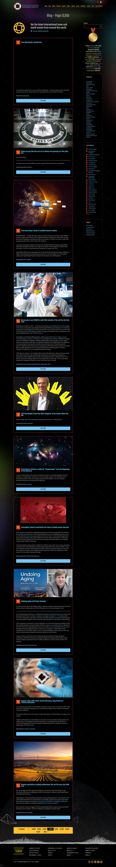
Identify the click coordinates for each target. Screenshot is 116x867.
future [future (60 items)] (96, 55)
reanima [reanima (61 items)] (91, 65)
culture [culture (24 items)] (98, 53)
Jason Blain (91, 206)
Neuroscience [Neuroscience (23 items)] (100, 63)
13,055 (44, 829)
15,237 (38, 831)
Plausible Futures (90, 233)
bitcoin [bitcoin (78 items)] (95, 51)
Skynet (88, 92)
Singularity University (91, 91)
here (55, 632)
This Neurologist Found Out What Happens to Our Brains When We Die (44, 414)
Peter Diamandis (90, 84)
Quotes (88, 6)
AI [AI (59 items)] (89, 46)
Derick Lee (91, 186)
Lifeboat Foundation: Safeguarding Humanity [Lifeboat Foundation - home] (26, 6)
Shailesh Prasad (92, 160)
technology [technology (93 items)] (97, 69)
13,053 (34, 829)
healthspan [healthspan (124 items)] (95, 57)
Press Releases (98, 6)
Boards (53, 6)
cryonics (88, 132)
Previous (22, 829)
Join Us (77, 6)
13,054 (39, 829)
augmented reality (91, 104)
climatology (89, 124)
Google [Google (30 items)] (86, 57)
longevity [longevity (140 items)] (93, 63)
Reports (64, 6)
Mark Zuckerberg (90, 94)
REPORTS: (50, 853)
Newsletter (83, 6)
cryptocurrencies (90, 134)
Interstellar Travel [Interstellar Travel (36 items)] (98, 59)
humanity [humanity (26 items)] (100, 57)
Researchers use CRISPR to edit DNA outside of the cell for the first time (45, 321)
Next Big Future (90, 231)
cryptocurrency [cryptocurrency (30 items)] (94, 53)
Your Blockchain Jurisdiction (31, 42)
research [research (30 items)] (94, 67)
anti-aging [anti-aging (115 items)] (98, 46)
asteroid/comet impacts (92, 101)
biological (88, 112)
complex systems (90, 126)
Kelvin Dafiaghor (92, 166)
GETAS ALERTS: (88, 848)
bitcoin (27, 96)
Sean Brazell (91, 194)
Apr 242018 (18, 42)
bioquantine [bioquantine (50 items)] (96, 47)
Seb (89, 202)
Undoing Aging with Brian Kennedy (33, 601)
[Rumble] (101, 862)
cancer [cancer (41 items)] (91, 53)
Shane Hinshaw (92, 190)
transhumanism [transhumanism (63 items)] (90, 70)
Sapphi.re (37, 862)
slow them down (28, 536)
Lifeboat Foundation (23, 862)
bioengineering (34, 364)
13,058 (62, 829)
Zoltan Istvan (22, 96)
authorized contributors (43, 31)
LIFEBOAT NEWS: (51, 848)
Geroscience (89, 225)
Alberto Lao (91, 188)
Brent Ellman (91, 200)
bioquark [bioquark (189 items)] (91, 50)
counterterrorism (90, 131)
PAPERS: (49, 855)
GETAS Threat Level (19, 851)
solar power (27, 729)
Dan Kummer (91, 174)
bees (87, 107)
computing (89, 128)
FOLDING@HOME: (70, 853)
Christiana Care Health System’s (52, 326)
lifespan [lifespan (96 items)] (87, 63)
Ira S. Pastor (91, 210)
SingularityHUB (90, 234)
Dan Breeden (91, 158)
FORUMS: (68, 855)
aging (87, 95)
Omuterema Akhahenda (91, 177)
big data (88, 109)
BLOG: (49, 851)
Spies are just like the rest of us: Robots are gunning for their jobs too (44, 152)
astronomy (89, 103)
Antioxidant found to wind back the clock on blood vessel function (45, 527)
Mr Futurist (89, 229)
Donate (73, 6)
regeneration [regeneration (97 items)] (89, 67)
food (26, 813)
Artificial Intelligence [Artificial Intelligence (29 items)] (91, 47)
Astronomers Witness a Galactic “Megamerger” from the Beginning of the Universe (45, 470)
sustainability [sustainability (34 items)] (91, 68)
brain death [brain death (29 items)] (87, 53)
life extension (36, 556)
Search (100, 26)
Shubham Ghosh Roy (94, 154)
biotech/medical (40, 364)
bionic (87, 114)
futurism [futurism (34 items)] (99, 55)
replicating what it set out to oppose (47, 803)
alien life (88, 97)
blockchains (89, 120)
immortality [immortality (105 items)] (91, 59)
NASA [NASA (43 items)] (97, 63)
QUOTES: (87, 855)
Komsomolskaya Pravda (58, 627)
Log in (34, 31)
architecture (89, 100)
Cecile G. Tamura (92, 182)
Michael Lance (92, 204)
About (46, 6)
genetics (45, 364)
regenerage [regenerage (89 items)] (97, 65)
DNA (87, 86)
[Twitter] (92, 862)
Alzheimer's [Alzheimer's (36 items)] (93, 46)
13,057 (56, 829)
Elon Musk (89, 89)
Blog (50, 6)
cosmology (29, 484)
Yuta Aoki (90, 184)
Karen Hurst (91, 168)
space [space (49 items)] (87, 68)
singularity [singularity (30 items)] (99, 67)
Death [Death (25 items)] (100, 53)
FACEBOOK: (31, 848)
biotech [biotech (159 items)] (96, 50)
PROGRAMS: (88, 853)
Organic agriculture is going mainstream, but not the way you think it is (45, 785)
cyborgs (88, 137)
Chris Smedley (92, 212)
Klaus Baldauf (92, 180)
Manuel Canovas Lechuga (25, 364)
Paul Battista (91, 162)
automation (89, 106)
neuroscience (30, 423)
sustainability (32, 729)
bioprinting (89, 115)
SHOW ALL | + (88, 214)
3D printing (89, 81)
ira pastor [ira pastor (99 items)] (89, 61)
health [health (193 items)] (89, 57)
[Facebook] (89, 862)
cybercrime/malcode (91, 135)
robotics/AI (29, 167)
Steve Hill (22, 645)
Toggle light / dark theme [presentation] (101, 2)
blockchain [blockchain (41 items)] (99, 51)
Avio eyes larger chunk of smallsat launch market (39, 230)
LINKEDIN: (69, 848)
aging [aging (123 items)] (87, 46)
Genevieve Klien (23, 167)
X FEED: (30, 851)
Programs (58, 6)
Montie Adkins (92, 208)
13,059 (67, 829)
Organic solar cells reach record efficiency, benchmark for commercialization (42, 701)
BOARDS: (87, 851)
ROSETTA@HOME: (32, 855)
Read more (43, 100)
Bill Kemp (22, 729)
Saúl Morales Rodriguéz (91, 151)
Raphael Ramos (92, 192)
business (88, 121)
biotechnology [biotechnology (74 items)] (89, 51)
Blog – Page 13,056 (58, 16)
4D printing (89, 83)
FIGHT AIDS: (31, 853)
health (49, 364)
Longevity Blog (90, 227)
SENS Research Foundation (59, 614)
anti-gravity (89, 98)
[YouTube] (98, 862)
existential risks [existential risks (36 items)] (88, 55)
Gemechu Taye (92, 164)
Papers (68, 6)
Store (93, 6)
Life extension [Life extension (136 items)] (96, 61)
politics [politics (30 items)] (88, 65)
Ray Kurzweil (89, 87)
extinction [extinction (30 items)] (93, 55)
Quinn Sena (91, 156)
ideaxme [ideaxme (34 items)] (86, 59)
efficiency (26, 714)
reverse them (48, 536)
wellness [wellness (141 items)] (97, 71)
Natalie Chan (91, 196)
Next (45, 831)
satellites (29, 260)
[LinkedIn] (95, 862)
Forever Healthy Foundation (34, 616)
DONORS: (68, 851)
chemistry (88, 123)
